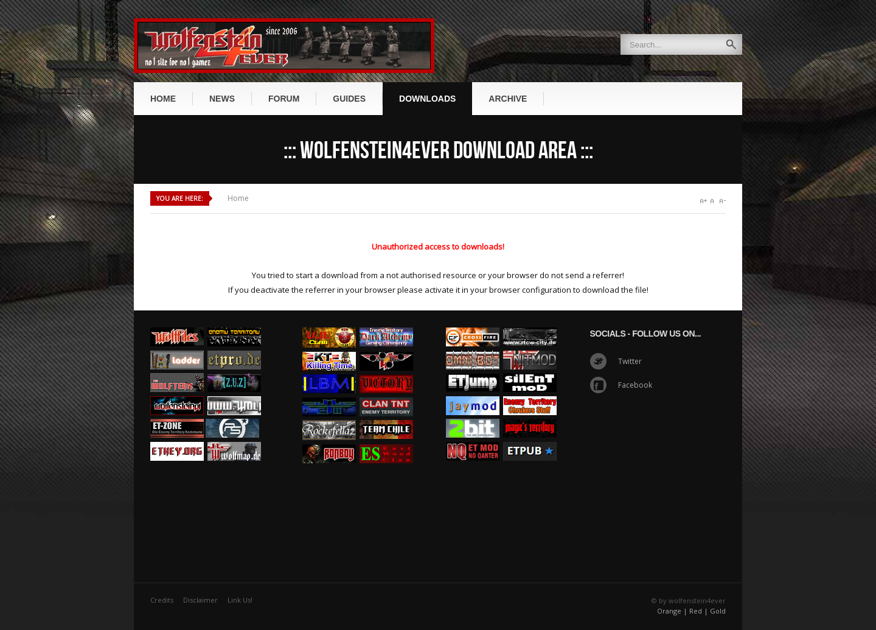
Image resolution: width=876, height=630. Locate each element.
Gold (718, 610)
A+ (703, 201)
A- (722, 201)
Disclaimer (200, 599)
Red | (698, 610)
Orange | (672, 610)
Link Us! (240, 599)
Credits (161, 599)
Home (238, 198)
